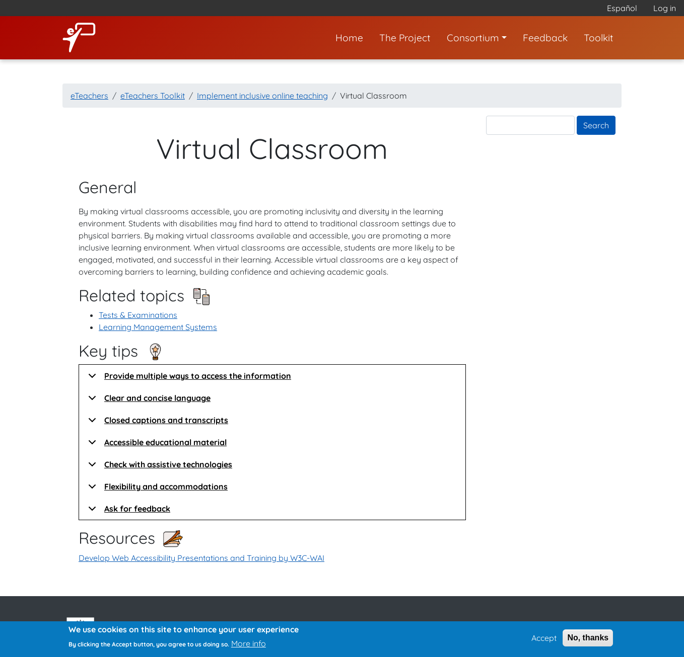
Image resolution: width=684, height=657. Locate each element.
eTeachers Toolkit (152, 96)
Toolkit (598, 38)
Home (349, 38)
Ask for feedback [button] (127, 512)
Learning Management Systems (158, 327)
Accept (544, 641)
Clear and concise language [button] (148, 401)
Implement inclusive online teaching (262, 96)
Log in (664, 8)
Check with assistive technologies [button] (158, 467)
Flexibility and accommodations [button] (156, 489)
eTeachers (89, 96)
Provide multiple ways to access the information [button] (188, 379)
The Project (405, 38)
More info (248, 646)
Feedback (545, 38)
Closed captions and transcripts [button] (156, 423)
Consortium (473, 38)
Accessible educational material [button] (156, 445)
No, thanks (587, 640)
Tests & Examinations (138, 315)
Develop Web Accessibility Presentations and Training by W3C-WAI (201, 558)
